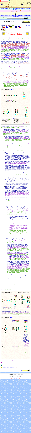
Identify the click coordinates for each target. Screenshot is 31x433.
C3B (13, 11)
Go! (25, 17)
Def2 (21, 11)
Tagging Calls (14, 15)
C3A (10, 11)
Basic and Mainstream (13, 10)
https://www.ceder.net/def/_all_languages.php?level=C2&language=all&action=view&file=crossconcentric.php (15, 375)
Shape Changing (27, 15)
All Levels (6, 10)
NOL (18, 11)
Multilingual (28, 8)
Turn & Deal (11, 89)
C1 (26, 10)
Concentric (16, 53)
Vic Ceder (14, 376)
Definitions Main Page (4, 8)
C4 (15, 11)
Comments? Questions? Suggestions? (7, 367)
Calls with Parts (20, 15)
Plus (19, 10)
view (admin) (28, 25)
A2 (23, 10)
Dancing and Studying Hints (5, 15)
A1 (21, 10)
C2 (28, 10)
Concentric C (20, 360)
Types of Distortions (15, 16)
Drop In (10, 317)
